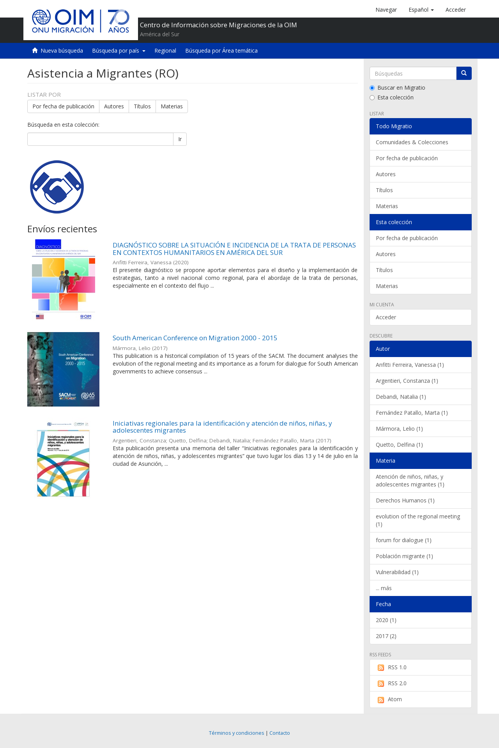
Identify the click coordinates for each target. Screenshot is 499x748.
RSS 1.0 (391, 667)
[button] (421, 9)
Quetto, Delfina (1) (399, 444)
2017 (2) (386, 636)
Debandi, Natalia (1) (401, 396)
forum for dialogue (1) (404, 540)
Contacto (279, 733)
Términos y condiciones (236, 733)
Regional (165, 50)
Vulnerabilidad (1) (397, 572)
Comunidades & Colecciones (412, 142)
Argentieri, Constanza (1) (407, 380)
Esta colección (392, 97)
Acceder (386, 317)
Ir (180, 139)
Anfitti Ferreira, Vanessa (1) (410, 364)
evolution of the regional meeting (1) (418, 520)
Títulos (142, 106)
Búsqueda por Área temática (221, 50)
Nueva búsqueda (62, 50)
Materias (172, 106)
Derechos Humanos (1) (405, 500)
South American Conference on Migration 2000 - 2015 (195, 337)
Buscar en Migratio (397, 87)
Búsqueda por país (118, 50)
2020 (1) (386, 620)
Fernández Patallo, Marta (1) (412, 412)
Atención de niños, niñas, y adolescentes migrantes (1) (410, 480)
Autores (114, 106)
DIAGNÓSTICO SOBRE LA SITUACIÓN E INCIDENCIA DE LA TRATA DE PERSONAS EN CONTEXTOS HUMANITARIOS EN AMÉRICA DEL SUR (234, 248)
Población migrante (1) (404, 556)
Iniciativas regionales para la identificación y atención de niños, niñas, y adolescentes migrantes (222, 427)
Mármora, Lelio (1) (399, 428)
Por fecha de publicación (63, 106)
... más (384, 588)
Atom (389, 699)
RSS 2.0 (391, 683)
